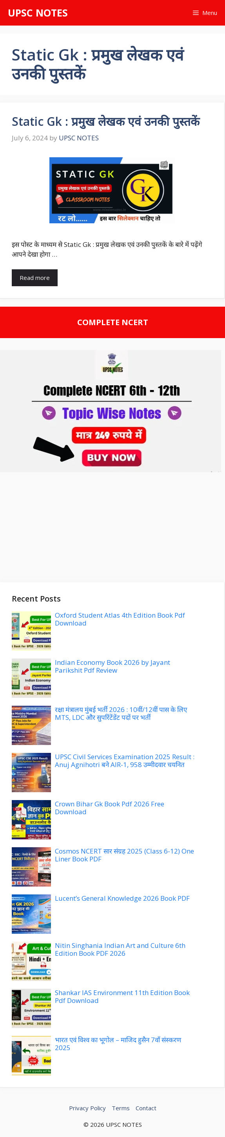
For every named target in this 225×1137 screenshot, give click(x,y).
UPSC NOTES (38, 12)
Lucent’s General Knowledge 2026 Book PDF (122, 898)
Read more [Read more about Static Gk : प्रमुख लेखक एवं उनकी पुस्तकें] (35, 277)
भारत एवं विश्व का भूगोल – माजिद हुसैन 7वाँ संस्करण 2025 (118, 1043)
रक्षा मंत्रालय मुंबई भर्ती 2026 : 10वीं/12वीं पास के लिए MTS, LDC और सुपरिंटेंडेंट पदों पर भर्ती (121, 713)
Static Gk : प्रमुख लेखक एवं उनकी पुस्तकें (106, 121)
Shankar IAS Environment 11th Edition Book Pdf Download (122, 996)
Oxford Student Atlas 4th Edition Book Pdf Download (120, 619)
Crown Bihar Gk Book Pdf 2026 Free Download (109, 807)
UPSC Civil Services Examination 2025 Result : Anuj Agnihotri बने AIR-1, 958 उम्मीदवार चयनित (124, 760)
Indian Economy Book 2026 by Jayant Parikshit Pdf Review (112, 666)
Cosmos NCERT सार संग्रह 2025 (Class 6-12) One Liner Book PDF (124, 854)
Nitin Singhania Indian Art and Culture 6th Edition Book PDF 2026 (120, 949)
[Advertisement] (112, 527)
